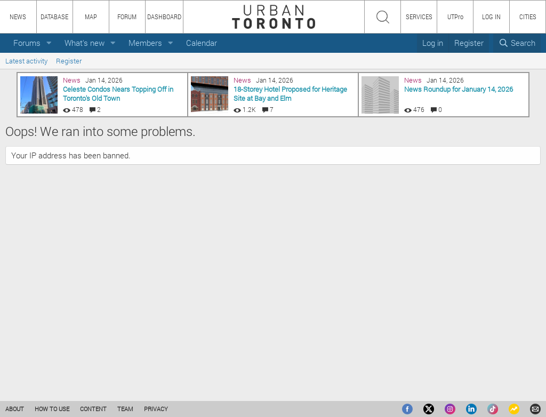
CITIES (527, 16)
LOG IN (491, 16)
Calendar (201, 42)
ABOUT (14, 409)
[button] (49, 43)
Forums (27, 42)
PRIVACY (156, 409)
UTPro (455, 16)
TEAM (125, 409)
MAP (91, 16)
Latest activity (26, 61)
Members (145, 42)
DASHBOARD (164, 16)
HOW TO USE (52, 409)
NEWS (18, 16)
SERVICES (419, 16)
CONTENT (93, 409)
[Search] (517, 43)
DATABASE (54, 16)
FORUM (126, 16)
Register (69, 61)
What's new (85, 42)
